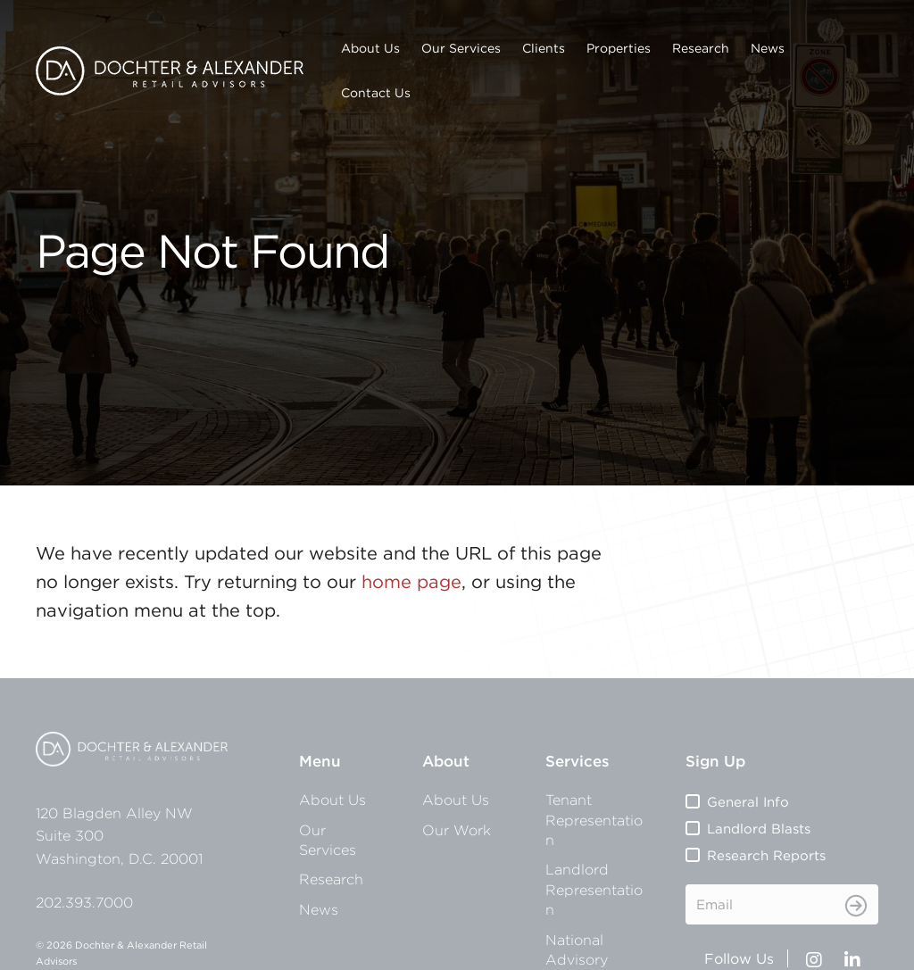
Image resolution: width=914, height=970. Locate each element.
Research (700, 48)
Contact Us (376, 93)
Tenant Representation (594, 820)
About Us (370, 48)
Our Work (456, 830)
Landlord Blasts (758, 828)
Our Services (461, 48)
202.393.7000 (84, 902)
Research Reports (766, 855)
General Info (748, 801)
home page (411, 581)
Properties (618, 48)
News (768, 48)
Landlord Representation (594, 889)
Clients (543, 48)
